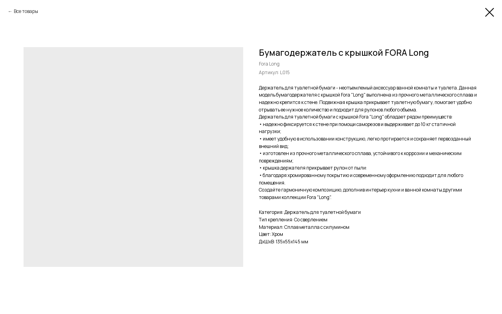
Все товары (26, 11)
